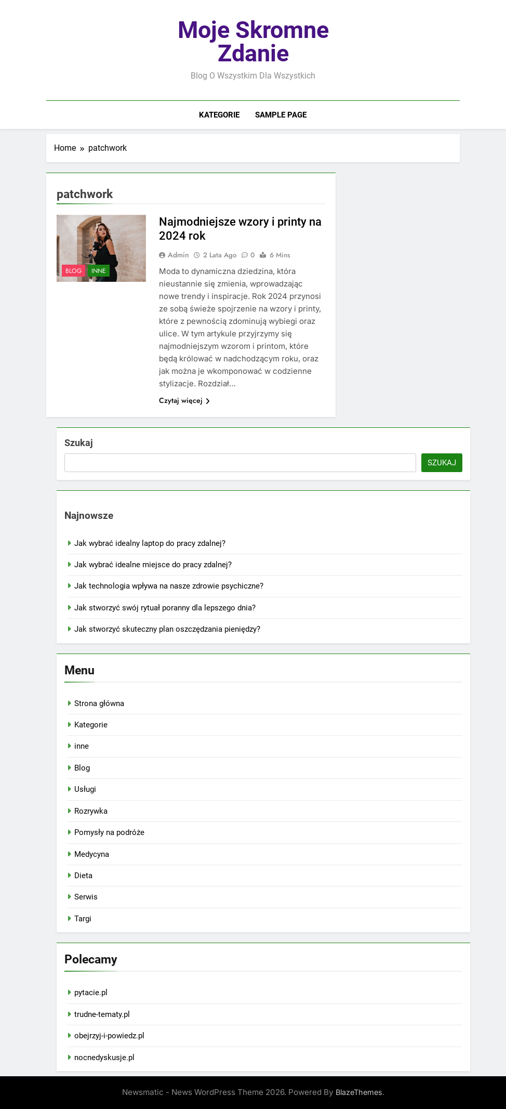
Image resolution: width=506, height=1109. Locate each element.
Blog (73, 271)
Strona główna (99, 703)
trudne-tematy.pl (102, 1014)
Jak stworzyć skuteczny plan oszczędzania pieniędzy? (167, 629)
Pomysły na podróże (109, 832)
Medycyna (91, 854)
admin (178, 255)
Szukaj (78, 442)
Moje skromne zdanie (253, 41)
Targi (82, 918)
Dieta (83, 875)
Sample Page (281, 115)
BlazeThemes (359, 1092)
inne (98, 271)
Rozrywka (91, 811)
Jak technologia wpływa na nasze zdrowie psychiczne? (168, 586)
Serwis (86, 897)
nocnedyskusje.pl (104, 1057)
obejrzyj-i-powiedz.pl (109, 1035)
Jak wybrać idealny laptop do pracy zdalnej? (149, 543)
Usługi (85, 789)
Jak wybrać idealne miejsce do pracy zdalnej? (153, 564)
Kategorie (219, 115)
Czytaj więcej (184, 400)
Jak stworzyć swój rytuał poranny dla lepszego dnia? (165, 607)
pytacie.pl (91, 992)
